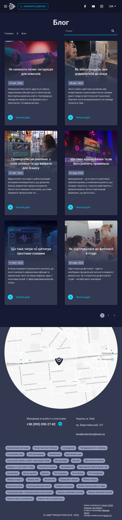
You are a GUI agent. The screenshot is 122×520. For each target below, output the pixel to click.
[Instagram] (101, 6)
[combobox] (113, 6)
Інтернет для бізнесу (93, 508)
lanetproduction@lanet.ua (90, 434)
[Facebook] (85, 6)
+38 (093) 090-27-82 (41, 424)
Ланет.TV (107, 515)
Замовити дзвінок (33, 6)
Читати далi (23, 117)
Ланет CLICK (107, 505)
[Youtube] (93, 6)
